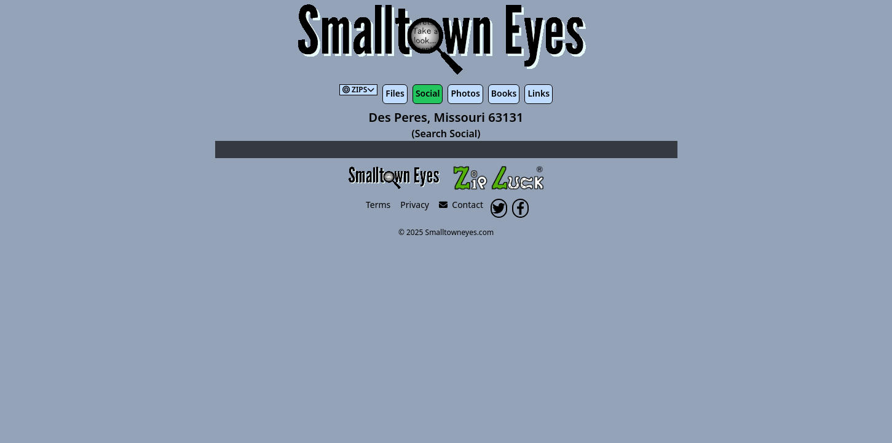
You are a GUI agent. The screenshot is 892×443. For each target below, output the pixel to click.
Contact (461, 204)
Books (504, 93)
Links (538, 93)
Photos (465, 93)
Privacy (414, 204)
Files (395, 93)
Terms (378, 204)
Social (428, 93)
